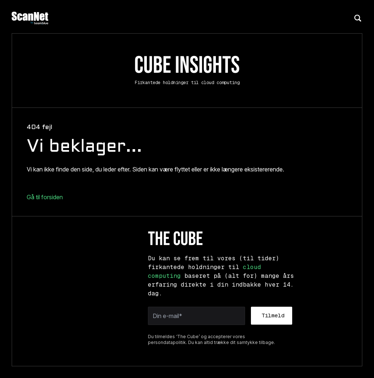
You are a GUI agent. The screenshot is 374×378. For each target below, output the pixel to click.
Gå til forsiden (45, 197)
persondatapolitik (167, 342)
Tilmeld (273, 315)
